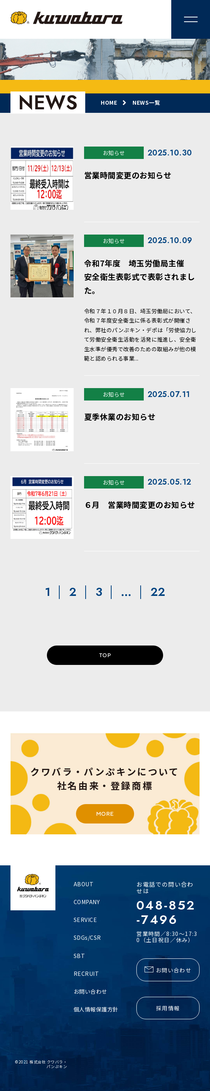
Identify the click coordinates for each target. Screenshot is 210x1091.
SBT (79, 956)
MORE (105, 814)
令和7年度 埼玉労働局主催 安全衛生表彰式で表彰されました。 (139, 276)
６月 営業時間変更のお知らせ (139, 504)
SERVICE (85, 920)
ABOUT (84, 884)
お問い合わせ (90, 991)
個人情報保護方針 (96, 1009)
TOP (105, 655)
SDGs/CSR (87, 937)
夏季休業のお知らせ (120, 416)
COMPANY (87, 902)
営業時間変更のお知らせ (128, 175)
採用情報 (168, 1008)
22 (157, 592)
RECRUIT (86, 973)
